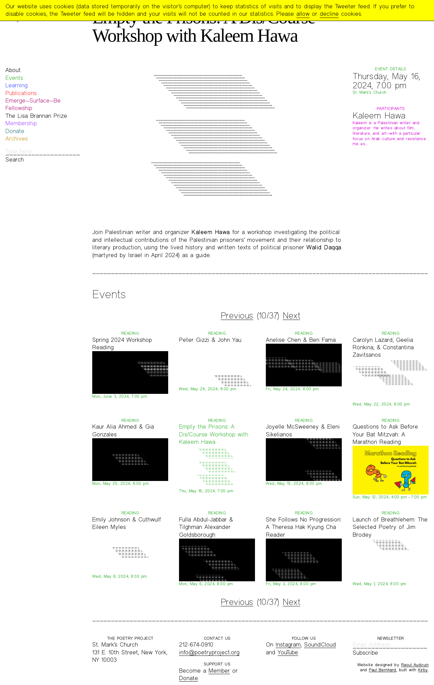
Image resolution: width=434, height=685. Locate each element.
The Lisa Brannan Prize (36, 115)
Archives (16, 138)
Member (219, 670)
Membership (21, 123)
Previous (237, 315)
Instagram (288, 644)
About (13, 70)
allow (303, 13)
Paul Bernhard (382, 669)
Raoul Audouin (415, 664)
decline (329, 13)
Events (14, 77)
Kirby (423, 669)
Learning (16, 85)
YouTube (288, 652)
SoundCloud (320, 644)
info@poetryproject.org (209, 652)
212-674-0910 (196, 644)
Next (291, 315)
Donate (14, 131)
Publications (21, 93)
